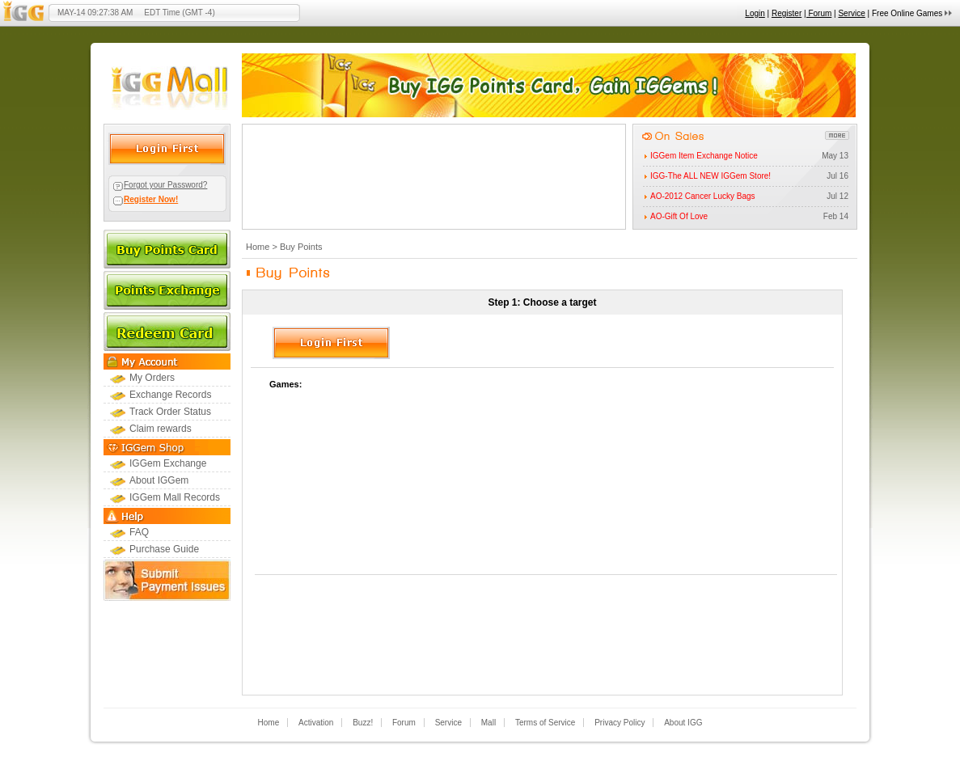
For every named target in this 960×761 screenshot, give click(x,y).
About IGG (683, 722)
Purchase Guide (164, 549)
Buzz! (363, 722)
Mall (488, 722)
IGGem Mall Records (174, 497)
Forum (404, 722)
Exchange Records (170, 394)
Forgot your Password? (165, 184)
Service (851, 13)
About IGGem (158, 480)
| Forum (817, 13)
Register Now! (151, 199)
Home (257, 247)
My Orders (152, 377)
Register (786, 13)
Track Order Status (170, 411)
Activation (315, 722)
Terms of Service (545, 722)
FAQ (139, 532)
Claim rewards (160, 428)
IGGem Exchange (167, 463)
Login (754, 13)
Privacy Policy (619, 722)
